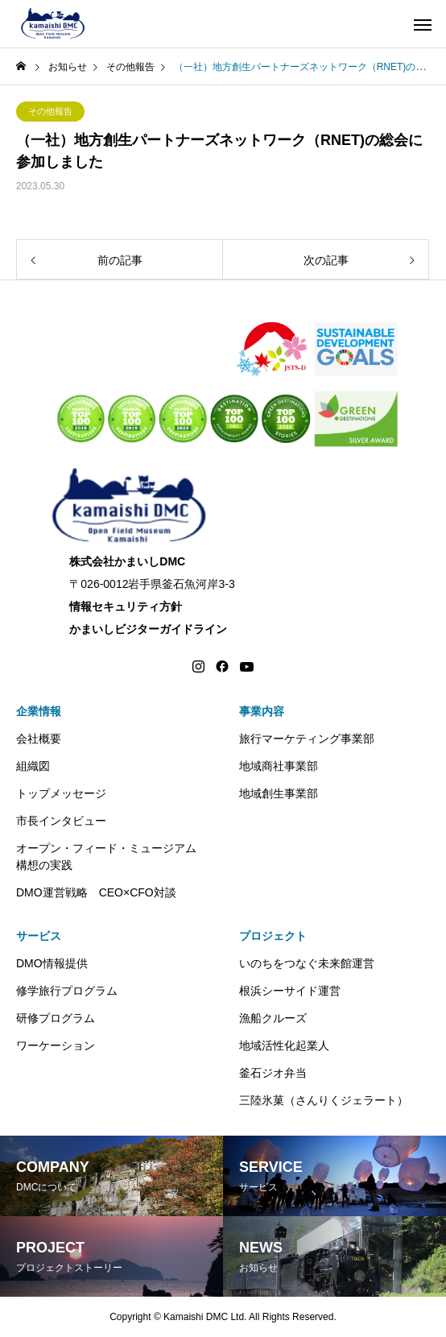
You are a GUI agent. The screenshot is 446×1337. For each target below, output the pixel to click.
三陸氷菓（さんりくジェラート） (323, 1100)
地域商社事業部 (278, 766)
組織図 (33, 766)
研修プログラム (55, 1018)
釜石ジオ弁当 (273, 1072)
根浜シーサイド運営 (290, 990)
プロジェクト (273, 935)
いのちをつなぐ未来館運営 (306, 963)
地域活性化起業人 (284, 1045)
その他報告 (50, 111)
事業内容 (261, 711)
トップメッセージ (61, 793)
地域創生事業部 (278, 793)
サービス (38, 935)
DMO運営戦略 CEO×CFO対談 (96, 892)
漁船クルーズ (273, 1018)
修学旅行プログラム (67, 990)
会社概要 (38, 738)
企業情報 (38, 711)
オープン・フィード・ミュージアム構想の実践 (106, 856)
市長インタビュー (61, 820)
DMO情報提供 (52, 963)
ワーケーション (55, 1045)
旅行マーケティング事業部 (306, 738)
